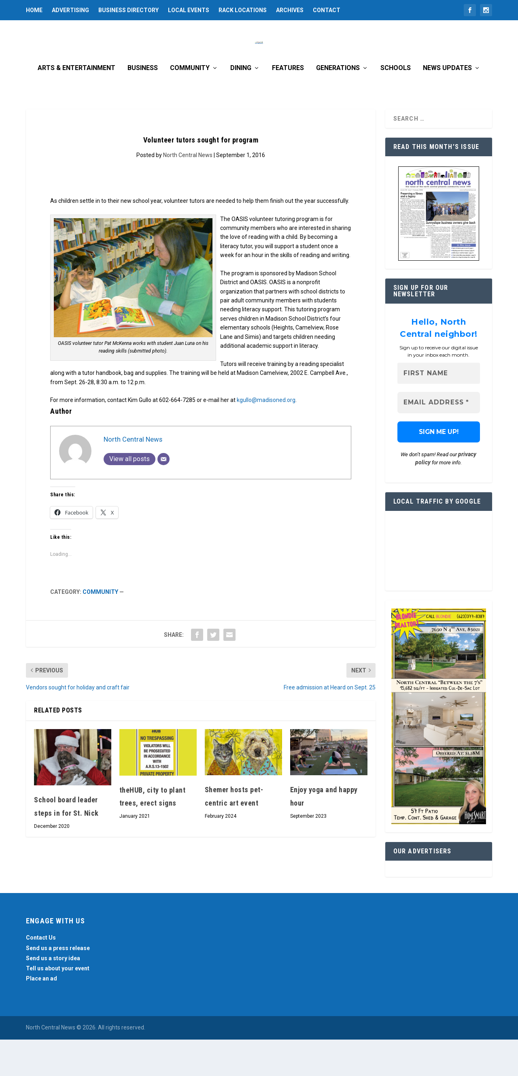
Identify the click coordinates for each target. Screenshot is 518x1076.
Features (288, 104)
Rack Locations (243, 10)
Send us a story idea (53, 994)
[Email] (163, 495)
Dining (240, 104)
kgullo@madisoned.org (266, 436)
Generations (338, 104)
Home (34, 10)
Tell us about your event (57, 1005)
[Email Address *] (438, 439)
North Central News (187, 191)
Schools (395, 104)
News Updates (447, 104)
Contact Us (41, 974)
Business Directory (128, 10)
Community (190, 104)
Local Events (188, 10)
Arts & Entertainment (76, 104)
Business (142, 104)
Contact (326, 10)
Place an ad (41, 1015)
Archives (290, 10)
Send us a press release (58, 984)
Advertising (70, 10)
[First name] (438, 410)
